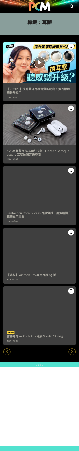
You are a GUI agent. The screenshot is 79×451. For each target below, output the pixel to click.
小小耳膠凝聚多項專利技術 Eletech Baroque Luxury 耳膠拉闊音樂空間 (38, 152)
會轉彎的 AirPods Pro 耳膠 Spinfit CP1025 (35, 336)
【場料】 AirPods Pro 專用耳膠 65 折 (31, 275)
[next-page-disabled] (72, 351)
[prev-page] (7, 351)
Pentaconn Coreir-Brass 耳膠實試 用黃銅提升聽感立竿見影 (39, 214)
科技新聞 (10, 332)
